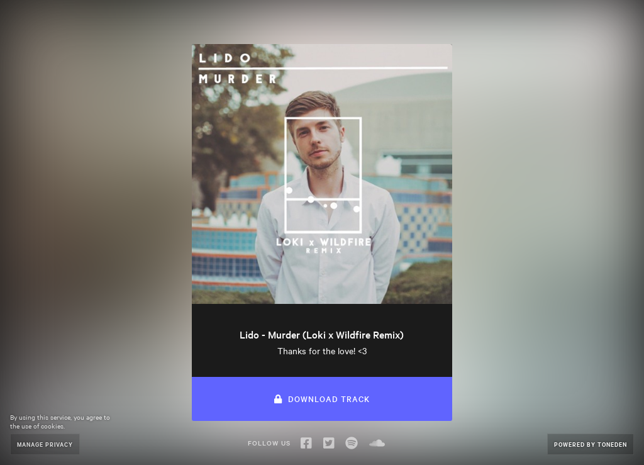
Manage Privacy (45, 444)
